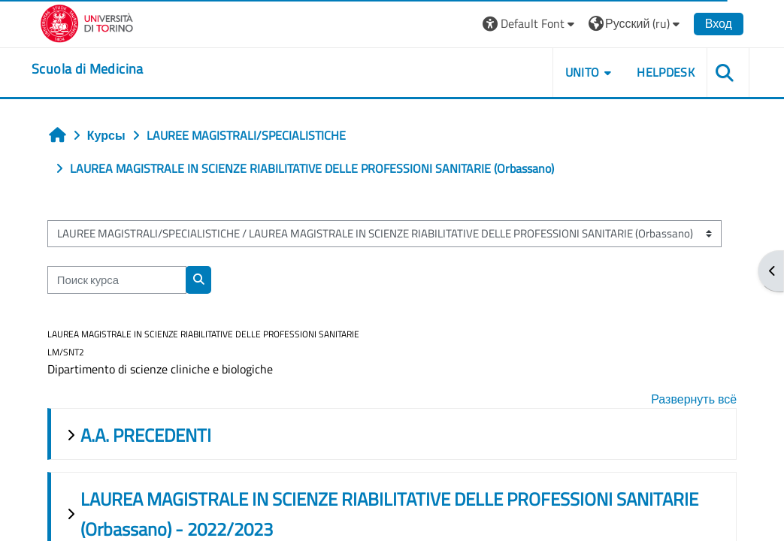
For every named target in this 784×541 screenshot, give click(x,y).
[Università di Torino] (90, 22)
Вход (715, 23)
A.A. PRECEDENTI (147, 435)
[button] (527, 23)
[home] (90, 69)
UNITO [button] (579, 72)
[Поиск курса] (118, 279)
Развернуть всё (692, 399)
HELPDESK (663, 72)
